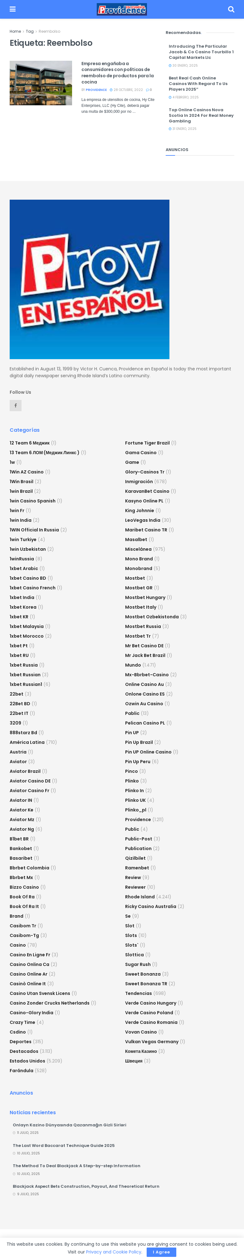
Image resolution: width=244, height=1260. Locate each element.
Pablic (132, 713)
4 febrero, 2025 (184, 97)
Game (132, 462)
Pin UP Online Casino (148, 752)
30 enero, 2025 (183, 65)
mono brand (139, 559)
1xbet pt (19, 646)
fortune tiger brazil (147, 443)
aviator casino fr (29, 790)
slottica (134, 955)
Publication (138, 848)
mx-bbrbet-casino (147, 675)
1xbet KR (19, 617)
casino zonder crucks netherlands (50, 1003)
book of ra (22, 897)
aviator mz (22, 819)
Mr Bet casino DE (144, 646)
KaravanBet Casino (147, 491)
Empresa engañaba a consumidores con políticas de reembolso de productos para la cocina (117, 72)
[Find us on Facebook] (16, 405)
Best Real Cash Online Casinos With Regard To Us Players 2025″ (198, 83)
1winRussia (22, 559)
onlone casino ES (145, 694)
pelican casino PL (145, 723)
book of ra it (24, 906)
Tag (30, 31)
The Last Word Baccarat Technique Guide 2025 (64, 1145)
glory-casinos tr (144, 472)
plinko (132, 781)
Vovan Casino (141, 1032)
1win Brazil (21, 491)
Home (15, 31)
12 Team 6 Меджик (30, 443)
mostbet (135, 578)
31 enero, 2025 (183, 128)
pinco (131, 771)
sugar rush (138, 964)
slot (129, 926)
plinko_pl (135, 810)
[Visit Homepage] (122, 9)
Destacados (24, 1051)
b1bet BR (19, 839)
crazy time (22, 1022)
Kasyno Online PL (144, 501)
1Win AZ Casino (27, 472)
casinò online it (28, 984)
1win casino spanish (33, 501)
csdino (18, 1032)
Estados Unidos (27, 1061)
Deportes (21, 1042)
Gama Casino (141, 452)
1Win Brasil (21, 481)
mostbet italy (140, 607)
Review (133, 877)
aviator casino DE (30, 781)
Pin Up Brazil (139, 742)
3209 (15, 723)
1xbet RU (19, 655)
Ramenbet (137, 868)
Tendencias (138, 993)
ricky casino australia (150, 906)
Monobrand (138, 568)
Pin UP (132, 733)
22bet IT (19, 713)
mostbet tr (138, 636)
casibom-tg (24, 935)
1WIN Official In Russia (34, 530)
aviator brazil (25, 771)
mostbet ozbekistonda (152, 617)
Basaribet (21, 858)
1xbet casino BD (28, 578)
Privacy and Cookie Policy (113, 1252)
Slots (131, 935)
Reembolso (49, 31)
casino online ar (28, 974)
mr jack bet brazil (145, 655)
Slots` (132, 945)
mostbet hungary (145, 597)
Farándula (21, 1070)
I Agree (161, 1252)
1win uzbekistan (28, 549)
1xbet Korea (23, 607)
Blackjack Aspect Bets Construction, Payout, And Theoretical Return (86, 1186)
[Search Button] (231, 9)
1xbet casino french (33, 588)
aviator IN (21, 800)
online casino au (144, 684)
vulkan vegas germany (151, 1042)
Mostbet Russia (143, 626)
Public (132, 829)
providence (96, 90)
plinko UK (135, 800)
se (128, 916)
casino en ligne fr (30, 955)
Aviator (18, 761)
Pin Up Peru (137, 761)
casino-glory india (31, 1013)
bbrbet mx (21, 877)
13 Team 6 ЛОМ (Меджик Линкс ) (45, 452)
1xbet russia (24, 665)
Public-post (138, 839)
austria (18, 752)
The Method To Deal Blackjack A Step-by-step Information (76, 1166)
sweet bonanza (143, 974)
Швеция (134, 1061)
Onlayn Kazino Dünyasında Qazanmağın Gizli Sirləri (69, 1125)
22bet (16, 694)
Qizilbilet (135, 858)
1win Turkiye (23, 539)
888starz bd (23, 733)
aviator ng (22, 829)
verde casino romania (151, 1022)
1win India (21, 520)
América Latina (27, 742)
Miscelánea (138, 549)
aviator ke (21, 810)
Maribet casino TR (146, 530)
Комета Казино (141, 1051)
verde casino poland (149, 1013)
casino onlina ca (29, 964)
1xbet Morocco (27, 636)
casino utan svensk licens (40, 993)
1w (12, 462)
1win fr (17, 510)
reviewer (135, 887)
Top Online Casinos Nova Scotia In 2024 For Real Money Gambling (201, 115)
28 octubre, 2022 (126, 90)
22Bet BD (20, 704)
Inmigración (139, 481)
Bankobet (21, 848)
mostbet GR (139, 588)
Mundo (133, 665)
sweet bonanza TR (146, 984)
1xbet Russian (25, 675)
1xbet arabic (24, 568)
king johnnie (139, 510)
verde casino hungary (150, 1003)
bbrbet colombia (29, 868)
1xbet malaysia (27, 626)
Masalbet (136, 539)
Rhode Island (140, 897)
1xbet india (22, 597)
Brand (16, 916)
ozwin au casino (144, 704)
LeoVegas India (142, 520)
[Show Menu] (13, 9)
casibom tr (23, 926)
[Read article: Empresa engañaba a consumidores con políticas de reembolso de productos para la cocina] (41, 83)
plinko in (134, 790)
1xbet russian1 (26, 684)
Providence (138, 819)
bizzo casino (24, 887)
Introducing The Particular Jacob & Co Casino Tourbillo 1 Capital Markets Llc (201, 51)
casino (18, 945)
